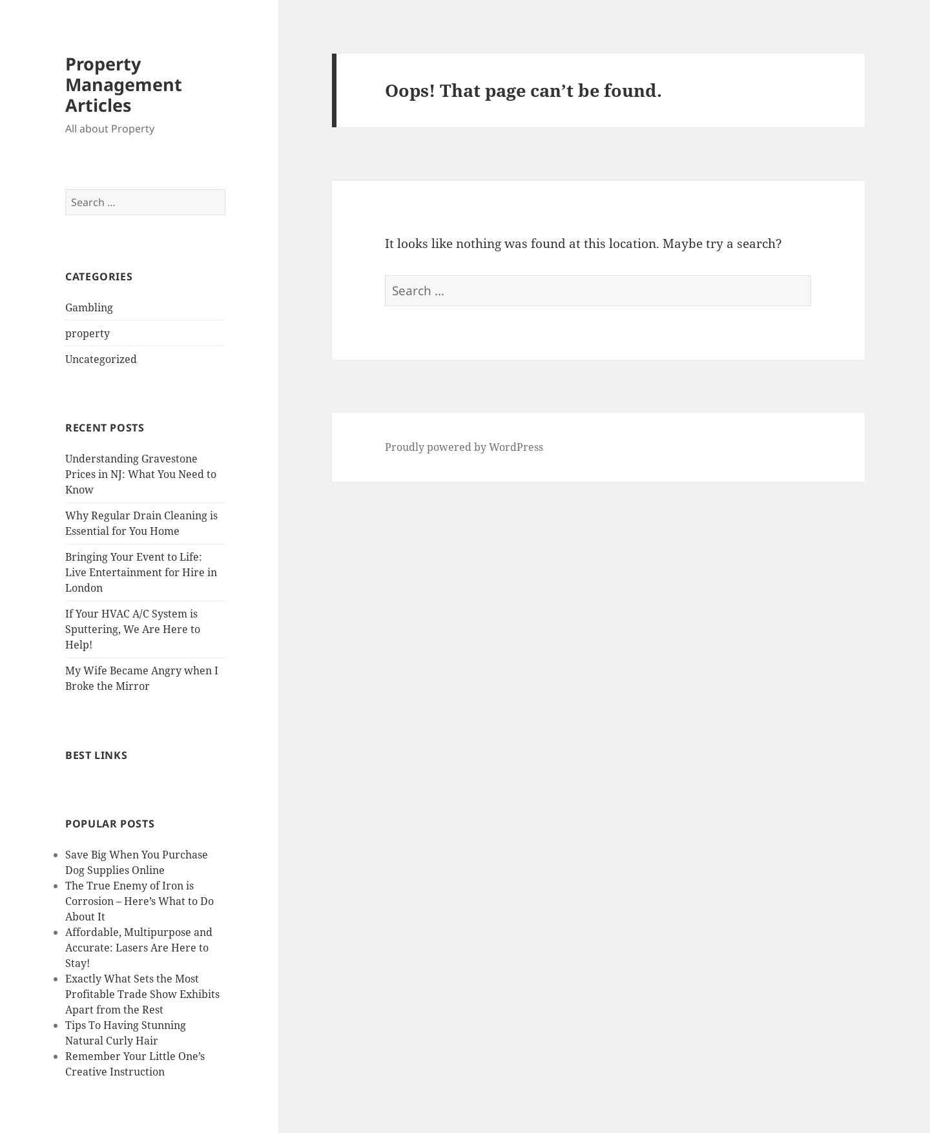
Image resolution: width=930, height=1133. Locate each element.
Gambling (89, 307)
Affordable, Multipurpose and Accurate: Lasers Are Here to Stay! (138, 947)
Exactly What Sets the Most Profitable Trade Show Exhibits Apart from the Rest (142, 994)
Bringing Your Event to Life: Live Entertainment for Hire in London (141, 572)
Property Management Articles (123, 84)
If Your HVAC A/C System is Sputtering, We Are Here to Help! (132, 629)
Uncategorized (101, 359)
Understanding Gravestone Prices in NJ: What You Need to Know (140, 474)
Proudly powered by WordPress (464, 447)
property (87, 333)
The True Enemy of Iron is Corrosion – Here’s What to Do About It (139, 901)
